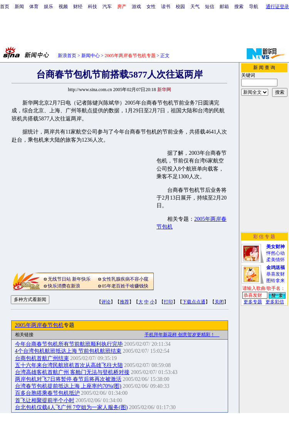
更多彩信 (274, 302)
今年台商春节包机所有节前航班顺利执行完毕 (69, 344)
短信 (209, 6)
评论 (106, 302)
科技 (92, 6)
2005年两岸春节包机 (39, 325)
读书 (165, 6)
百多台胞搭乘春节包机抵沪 (47, 393)
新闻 (19, 6)
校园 (180, 6)
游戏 (136, 6)
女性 (151, 6)
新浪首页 (67, 55)
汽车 (107, 6)
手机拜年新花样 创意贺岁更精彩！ (182, 334)
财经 (77, 6)
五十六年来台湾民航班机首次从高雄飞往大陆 (69, 365)
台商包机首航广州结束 (42, 358)
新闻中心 (90, 55)
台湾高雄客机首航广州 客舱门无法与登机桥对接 (72, 372)
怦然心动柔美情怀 (275, 253)
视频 (63, 6)
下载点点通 (193, 302)
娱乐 (48, 6)
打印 (168, 302)
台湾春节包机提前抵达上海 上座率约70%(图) (68, 386)
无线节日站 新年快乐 (69, 279)
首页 (4, 6)
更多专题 (253, 302)
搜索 (239, 6)
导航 (253, 6)
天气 (195, 6)
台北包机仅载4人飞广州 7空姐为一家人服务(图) (71, 407)
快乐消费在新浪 (64, 286)
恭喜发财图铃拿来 (275, 274)
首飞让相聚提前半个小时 (44, 400)
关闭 (219, 302)
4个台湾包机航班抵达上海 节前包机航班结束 (68, 351)
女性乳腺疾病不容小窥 (125, 279)
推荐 (124, 302)
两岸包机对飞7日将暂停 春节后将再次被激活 (68, 379)
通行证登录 (277, 6)
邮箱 (224, 6)
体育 (34, 6)
